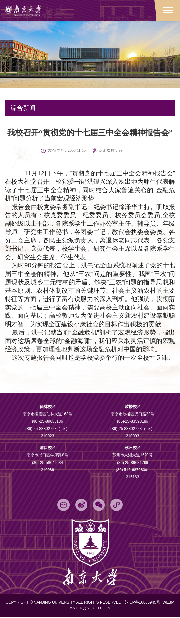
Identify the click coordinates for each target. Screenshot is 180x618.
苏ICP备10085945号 (142, 603)
